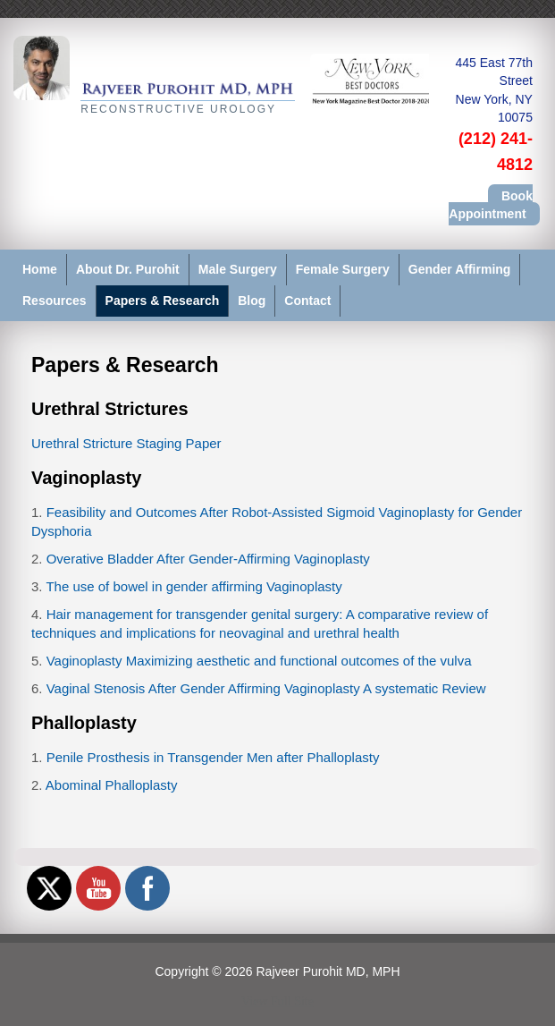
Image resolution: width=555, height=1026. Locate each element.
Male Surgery (237, 269)
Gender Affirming (459, 269)
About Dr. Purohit (128, 269)
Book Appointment (491, 205)
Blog (251, 300)
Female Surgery (343, 269)
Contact (307, 300)
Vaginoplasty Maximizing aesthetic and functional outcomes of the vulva (259, 660)
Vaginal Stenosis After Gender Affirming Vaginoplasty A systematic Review (266, 688)
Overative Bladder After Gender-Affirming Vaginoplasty (208, 558)
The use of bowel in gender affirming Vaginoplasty (193, 586)
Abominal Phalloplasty (112, 785)
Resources (54, 300)
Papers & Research (162, 300)
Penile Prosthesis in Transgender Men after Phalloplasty (213, 757)
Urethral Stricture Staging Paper (126, 443)
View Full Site (277, 1001)
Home (39, 269)
